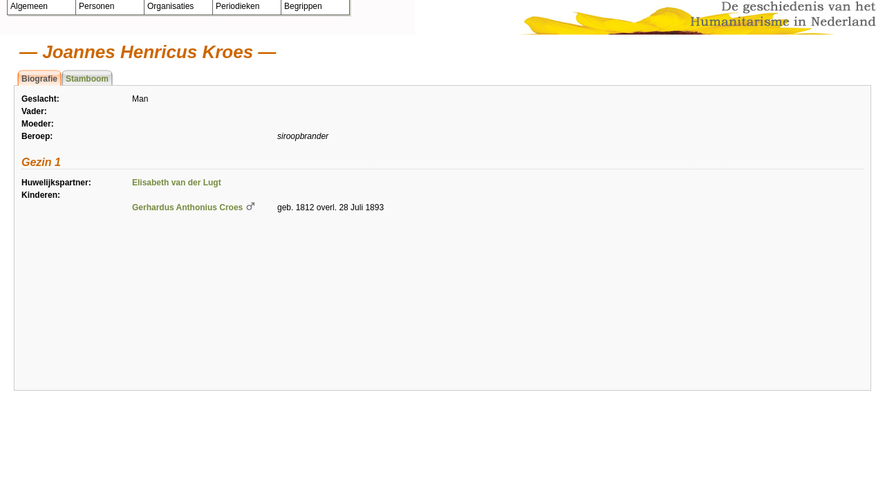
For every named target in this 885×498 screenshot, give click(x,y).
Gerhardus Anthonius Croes (187, 207)
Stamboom (87, 79)
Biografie (39, 79)
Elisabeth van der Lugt (176, 182)
